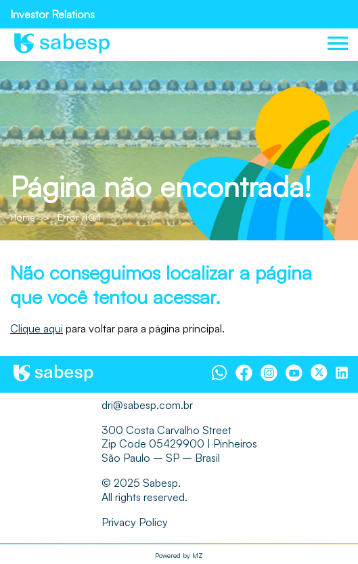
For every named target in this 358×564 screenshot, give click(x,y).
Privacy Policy (135, 522)
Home (22, 217)
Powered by (179, 555)
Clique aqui (36, 328)
